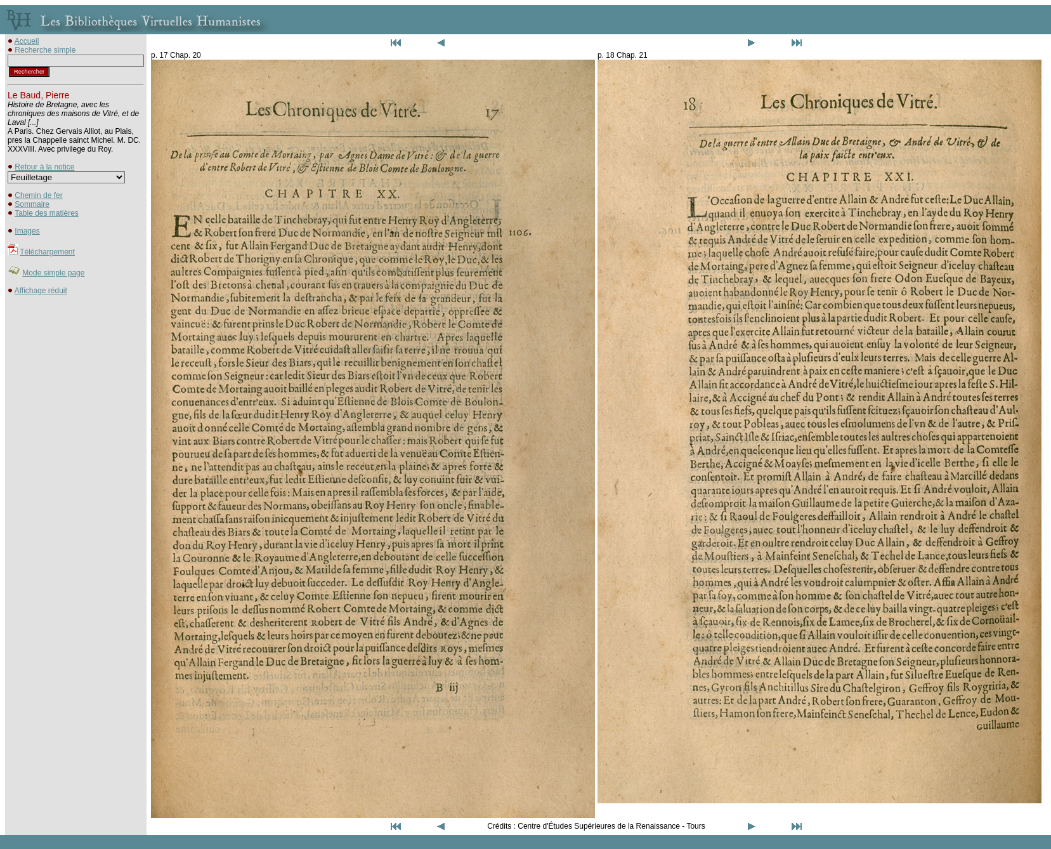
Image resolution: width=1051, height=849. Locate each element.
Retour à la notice (44, 166)
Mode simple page (53, 272)
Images (27, 231)
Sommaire (32, 204)
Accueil (27, 41)
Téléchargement (47, 251)
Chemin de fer (38, 195)
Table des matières (47, 213)
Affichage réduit (41, 290)
